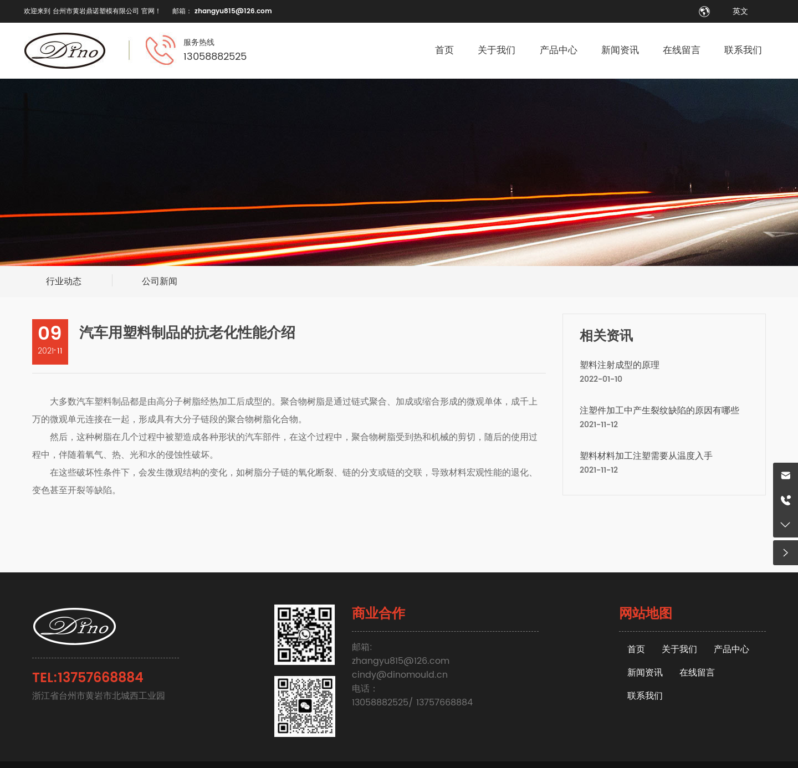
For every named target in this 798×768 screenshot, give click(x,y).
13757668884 (444, 702)
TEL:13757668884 (88, 678)
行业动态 (63, 281)
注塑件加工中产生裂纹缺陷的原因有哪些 (659, 410)
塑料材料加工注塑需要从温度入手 (646, 456)
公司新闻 (159, 281)
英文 (740, 11)
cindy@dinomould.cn (400, 675)
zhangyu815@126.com (233, 11)
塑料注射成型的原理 (619, 365)
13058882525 (215, 57)
